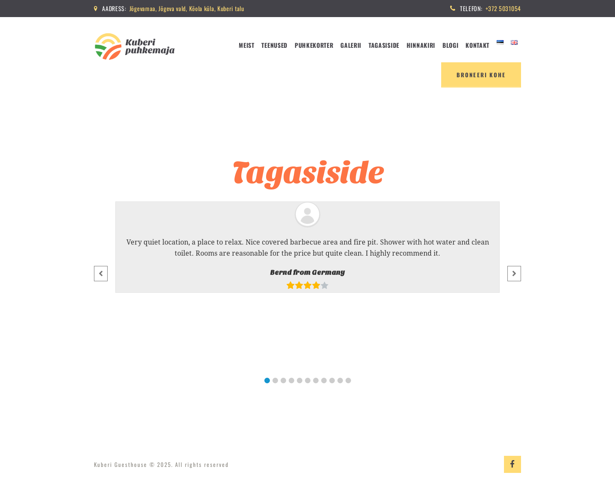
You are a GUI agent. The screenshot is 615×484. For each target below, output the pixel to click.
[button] (267, 380)
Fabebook (512, 464)
